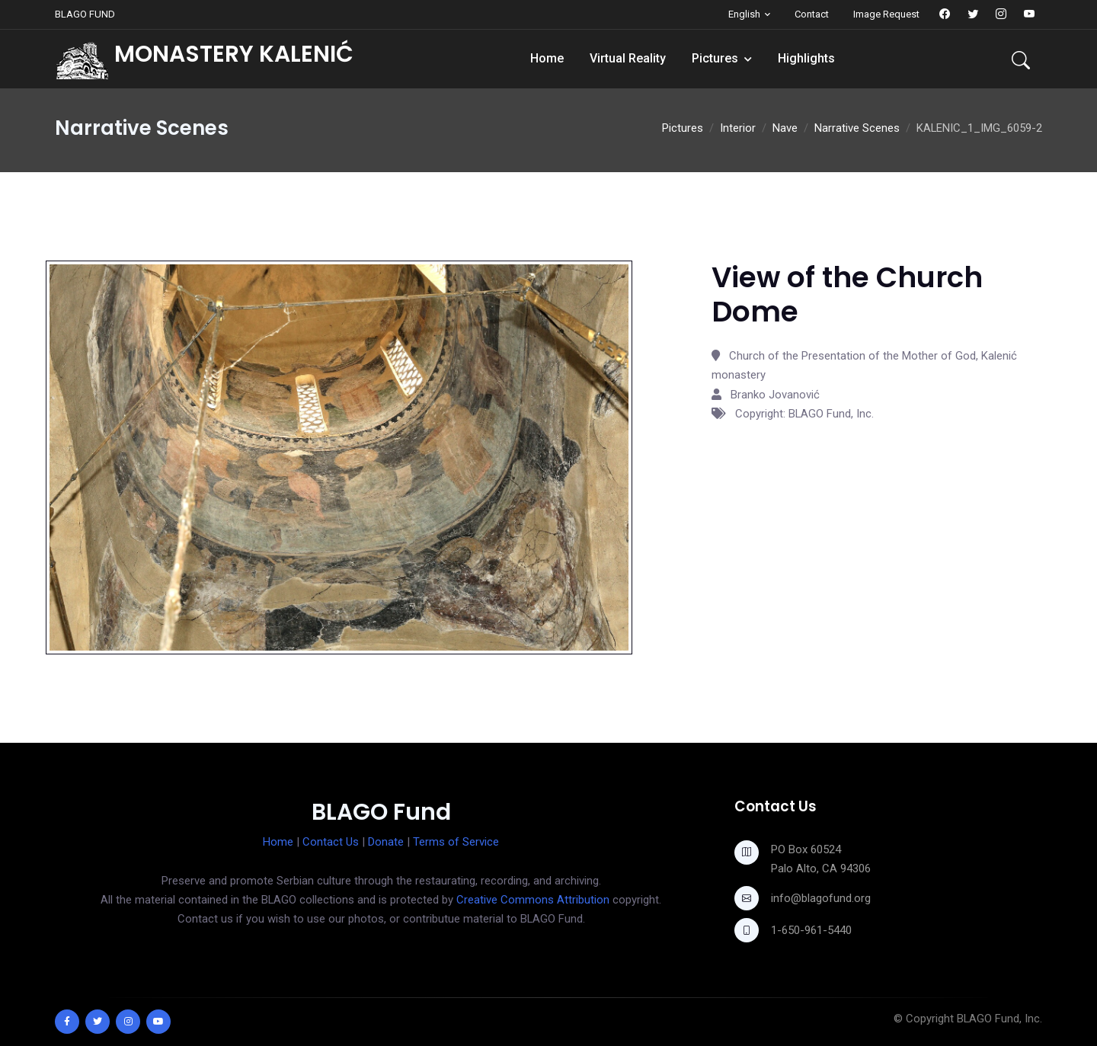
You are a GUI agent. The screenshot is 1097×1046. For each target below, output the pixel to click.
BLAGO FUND (85, 14)
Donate (386, 842)
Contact (812, 14)
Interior (738, 128)
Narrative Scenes (857, 128)
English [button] (744, 14)
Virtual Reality (628, 58)
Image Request (886, 14)
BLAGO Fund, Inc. (999, 1018)
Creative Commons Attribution (532, 900)
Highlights (806, 58)
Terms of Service (456, 842)
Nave (785, 128)
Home (547, 58)
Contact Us (330, 842)
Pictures (715, 58)
